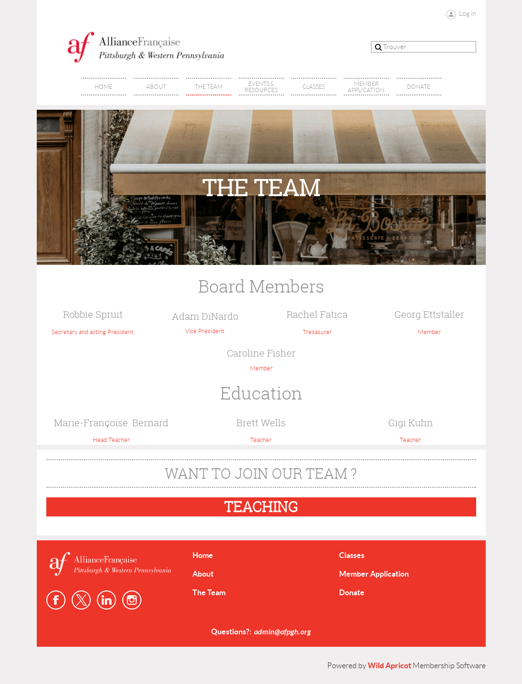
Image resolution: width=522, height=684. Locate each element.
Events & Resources (226, 611)
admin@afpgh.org (282, 631)
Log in (467, 13)
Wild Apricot (389, 665)
